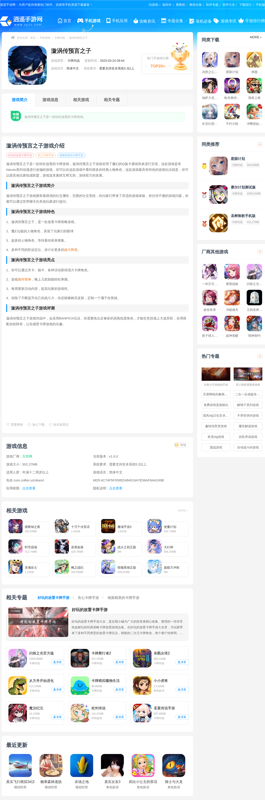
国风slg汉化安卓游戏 (216, 415)
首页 (33, 37)
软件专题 (212, 4)
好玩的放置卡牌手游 (20, 155)
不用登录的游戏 (248, 415)
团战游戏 (216, 447)
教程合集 (195, 4)
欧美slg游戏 (216, 436)
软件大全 (229, 4)
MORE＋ (183, 510)
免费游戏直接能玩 (216, 405)
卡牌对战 (59, 37)
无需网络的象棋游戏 (216, 394)
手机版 (260, 4)
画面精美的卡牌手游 (71, 155)
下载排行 (245, 4)
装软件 (167, 4)
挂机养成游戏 (248, 436)
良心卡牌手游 (46, 155)
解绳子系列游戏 (248, 405)
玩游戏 (153, 4)
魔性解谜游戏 (248, 426)
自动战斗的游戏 (248, 447)
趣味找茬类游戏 (216, 426)
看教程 (180, 4)
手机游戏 (45, 37)
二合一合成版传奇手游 (248, 394)
